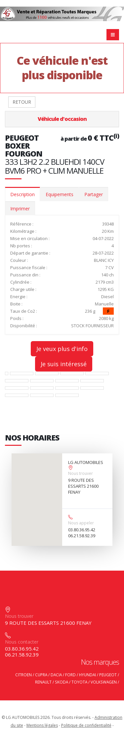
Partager (93, 194)
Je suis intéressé (64, 364)
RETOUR (22, 102)
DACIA (56, 674)
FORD (70, 674)
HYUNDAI (87, 674)
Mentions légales (42, 725)
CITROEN (23, 674)
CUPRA (41, 674)
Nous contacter (21, 642)
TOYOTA (79, 682)
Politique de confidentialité (86, 725)
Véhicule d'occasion (62, 119)
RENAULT (43, 682)
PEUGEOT (108, 674)
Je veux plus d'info (62, 349)
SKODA (61, 682)
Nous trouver (80, 473)
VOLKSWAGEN (104, 682)
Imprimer (20, 208)
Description (22, 194)
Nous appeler (81, 523)
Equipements (59, 194)
